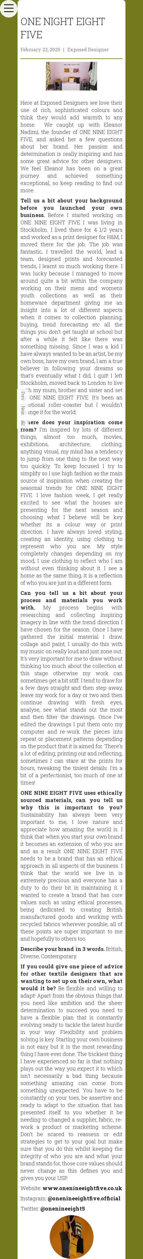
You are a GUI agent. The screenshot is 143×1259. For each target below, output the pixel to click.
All (23, 423)
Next (23, 410)
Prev (23, 396)
